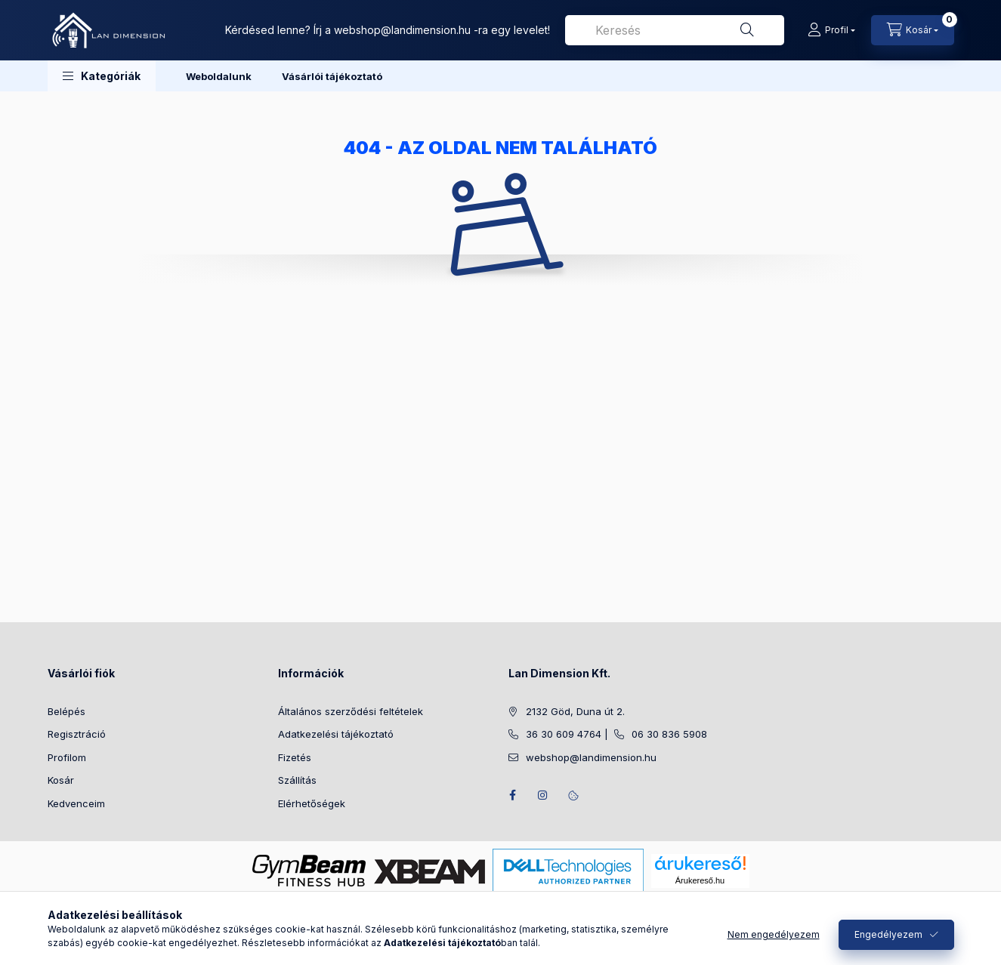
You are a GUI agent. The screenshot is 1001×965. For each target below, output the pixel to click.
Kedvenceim (76, 803)
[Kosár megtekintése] (912, 30)
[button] (102, 75)
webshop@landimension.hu (402, 29)
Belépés (66, 711)
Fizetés (294, 757)
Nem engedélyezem (774, 934)
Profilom (67, 757)
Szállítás (297, 780)
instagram (543, 795)
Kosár (61, 780)
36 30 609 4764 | (570, 734)
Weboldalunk (219, 76)
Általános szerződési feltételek (350, 711)
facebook (513, 795)
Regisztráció (77, 734)
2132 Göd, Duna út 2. (575, 711)
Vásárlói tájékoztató (332, 76)
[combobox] (674, 30)
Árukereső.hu (699, 880)
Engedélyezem (888, 934)
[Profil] (831, 30)
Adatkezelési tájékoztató (336, 734)
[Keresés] (747, 30)
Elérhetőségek (311, 803)
